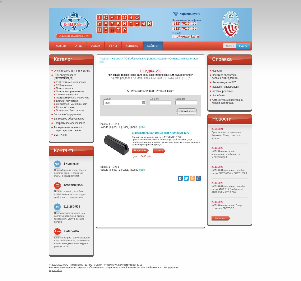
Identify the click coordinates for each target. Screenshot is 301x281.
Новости (217, 70)
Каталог (116, 58)
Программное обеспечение (69, 123)
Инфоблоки (218, 95)
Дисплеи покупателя (67, 101)
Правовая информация (225, 86)
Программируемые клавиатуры (72, 97)
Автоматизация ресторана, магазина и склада (227, 101)
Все (142, 127)
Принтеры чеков (64, 88)
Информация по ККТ (224, 82)
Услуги (95, 45)
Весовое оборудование (67, 114)
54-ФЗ (113, 45)
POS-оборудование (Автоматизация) (65, 76)
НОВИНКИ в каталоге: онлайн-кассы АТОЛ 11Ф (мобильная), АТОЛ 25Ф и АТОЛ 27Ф (228, 189)
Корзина (175, 14)
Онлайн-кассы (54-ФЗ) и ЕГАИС (72, 70)
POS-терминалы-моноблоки (71, 82)
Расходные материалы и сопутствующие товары (68, 129)
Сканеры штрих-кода (67, 94)
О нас (78, 45)
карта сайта (55, 270)
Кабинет (152, 45)
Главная (60, 45)
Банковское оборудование (69, 118)
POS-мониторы (64, 85)
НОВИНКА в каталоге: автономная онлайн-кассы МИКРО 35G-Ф (226, 154)
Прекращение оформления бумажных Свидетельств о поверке (226, 135)
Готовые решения (222, 91)
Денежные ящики (65, 107)
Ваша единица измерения (74, 36)
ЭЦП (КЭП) (60, 134)
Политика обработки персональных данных (225, 76)
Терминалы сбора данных (70, 110)
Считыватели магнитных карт (71, 104)
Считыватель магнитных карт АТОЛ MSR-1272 (160, 132)
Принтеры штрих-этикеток (70, 91)
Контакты (132, 45)
